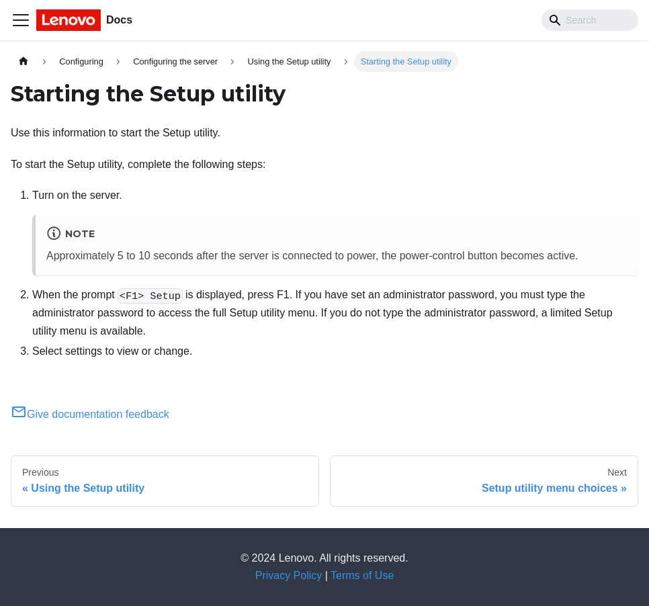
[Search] (590, 20)
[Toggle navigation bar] (21, 20)
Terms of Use (362, 575)
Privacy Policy (288, 575)
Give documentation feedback (90, 414)
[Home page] (23, 61)
